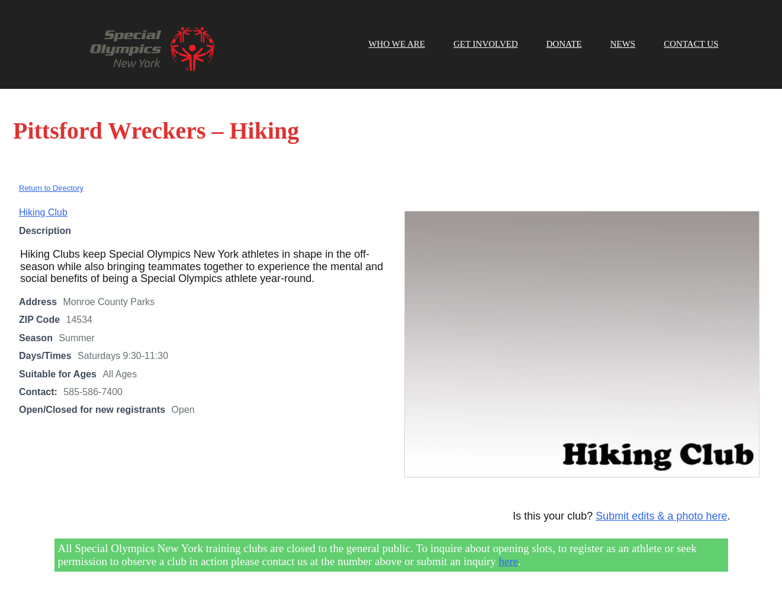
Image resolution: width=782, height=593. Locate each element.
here (509, 561)
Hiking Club (43, 212)
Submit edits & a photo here (661, 516)
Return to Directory (51, 188)
